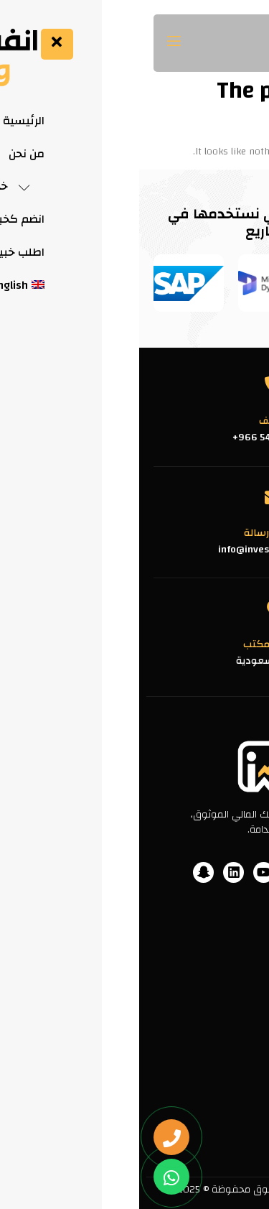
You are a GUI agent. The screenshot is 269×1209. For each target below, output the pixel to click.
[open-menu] (36, 43)
